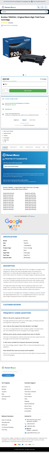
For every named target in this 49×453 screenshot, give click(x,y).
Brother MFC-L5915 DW (30, 205)
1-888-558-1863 (31, 426)
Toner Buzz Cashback (30, 391)
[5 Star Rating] (13, 222)
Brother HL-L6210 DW (8, 204)
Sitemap (4, 399)
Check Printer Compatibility (9, 25)
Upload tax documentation (28, 125)
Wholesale (4, 425)
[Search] (24, 11)
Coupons (4, 391)
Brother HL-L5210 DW (8, 198)
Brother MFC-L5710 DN (30, 198)
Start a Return (28, 396)
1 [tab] (23, 75)
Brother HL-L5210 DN (8, 196)
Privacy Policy (28, 408)
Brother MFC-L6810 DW (30, 207)
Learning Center (6, 396)
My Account (28, 389)
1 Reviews (10, 22)
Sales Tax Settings (6, 420)
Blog (3, 394)
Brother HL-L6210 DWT (8, 205)
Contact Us (27, 387)
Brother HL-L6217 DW (8, 207)
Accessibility (28, 411)
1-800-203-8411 (31, 424)
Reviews (37, 147)
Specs (21, 147)
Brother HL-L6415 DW (30, 193)
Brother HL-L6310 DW (8, 209)
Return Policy (28, 406)
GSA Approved (5, 422)
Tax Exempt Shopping (7, 427)
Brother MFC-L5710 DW (30, 200)
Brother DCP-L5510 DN (8, 193)
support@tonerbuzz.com (33, 433)
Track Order (28, 394)
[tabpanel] (24, 51)
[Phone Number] (38, 7)
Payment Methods (29, 404)
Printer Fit (13, 147)
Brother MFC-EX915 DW (30, 196)
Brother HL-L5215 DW (8, 202)
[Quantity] (5, 90)
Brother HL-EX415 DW (8, 195)
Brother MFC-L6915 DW (30, 209)
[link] (13, 228)
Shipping (27, 401)
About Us (4, 387)
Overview (5, 147)
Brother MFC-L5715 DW (30, 202)
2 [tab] (25, 75)
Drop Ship (4, 429)
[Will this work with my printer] (24, 166)
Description (29, 147)
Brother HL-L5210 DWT (8, 200)
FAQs (26, 399)
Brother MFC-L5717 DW (30, 204)
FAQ (44, 147)
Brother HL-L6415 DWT (30, 195)
